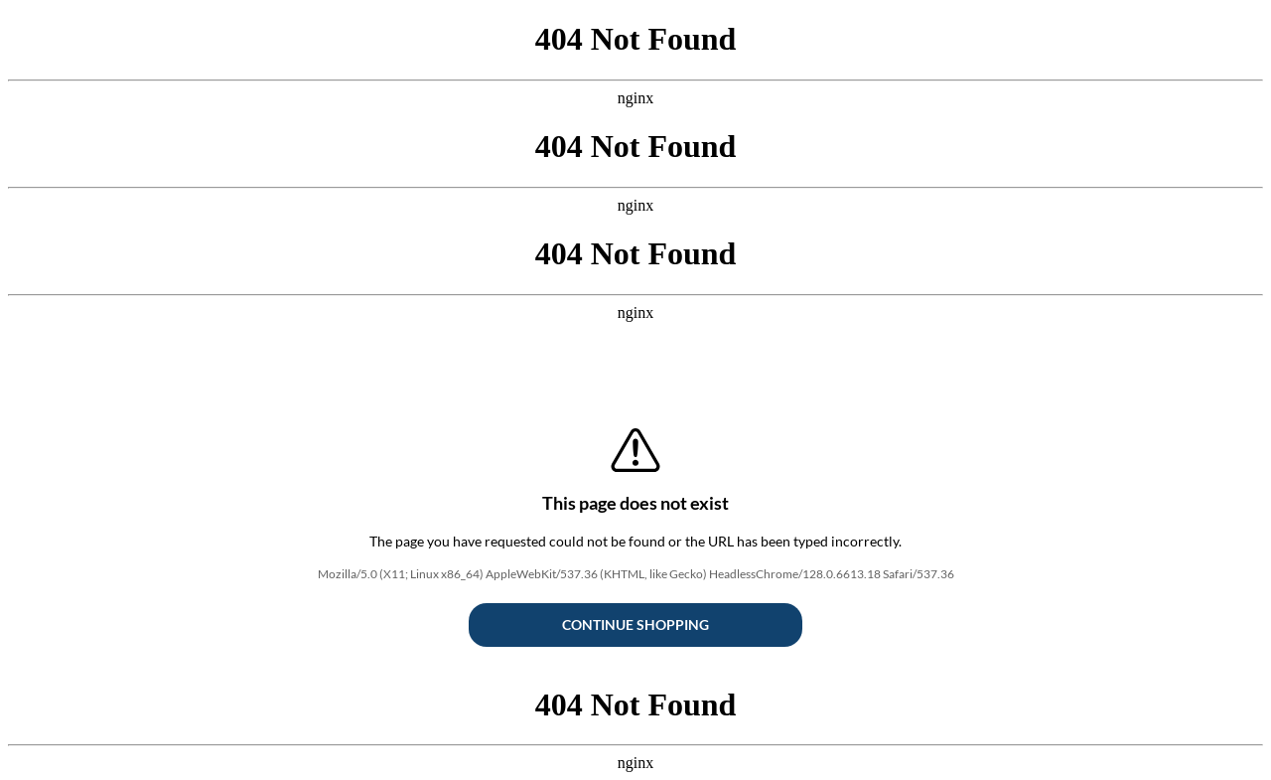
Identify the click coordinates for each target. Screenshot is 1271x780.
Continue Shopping (635, 624)
